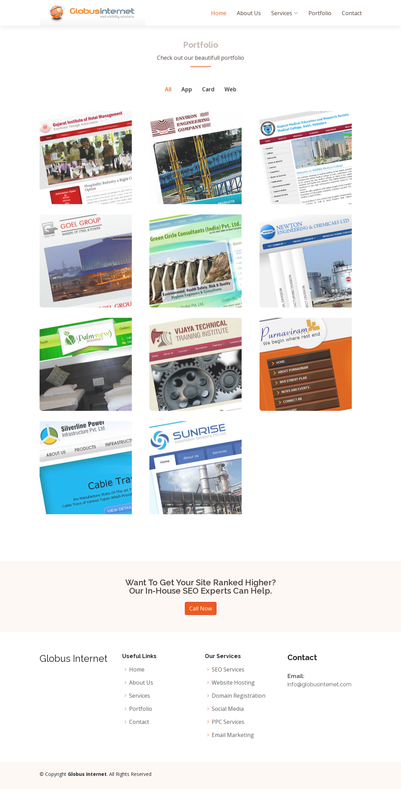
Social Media (228, 708)
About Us (249, 13)
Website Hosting (233, 682)
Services (139, 695)
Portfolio (319, 13)
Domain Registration (238, 695)
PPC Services (228, 722)
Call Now (200, 608)
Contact (352, 13)
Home (218, 13)
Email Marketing (233, 735)
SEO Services (228, 669)
